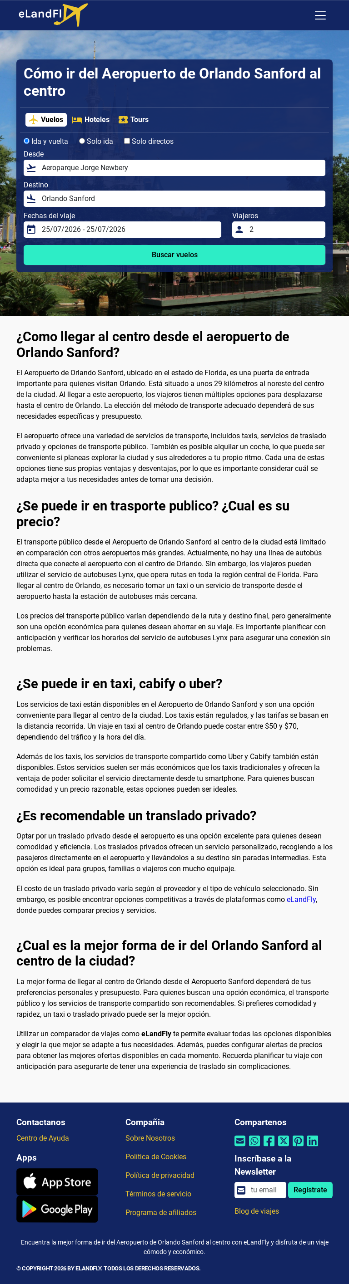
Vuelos (45, 119)
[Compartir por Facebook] (269, 1146)
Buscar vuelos (175, 254)
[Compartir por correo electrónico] (239, 1146)
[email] (265, 1190)
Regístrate (310, 1190)
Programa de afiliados (160, 1212)
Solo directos (149, 141)
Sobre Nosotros (150, 1138)
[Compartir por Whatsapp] (254, 1146)
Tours (133, 119)
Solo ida (96, 141)
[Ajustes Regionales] (301, 15)
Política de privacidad (159, 1175)
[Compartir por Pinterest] (298, 1146)
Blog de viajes (256, 1211)
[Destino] (180, 199)
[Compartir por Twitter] (283, 1146)
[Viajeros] (284, 229)
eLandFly (301, 899)
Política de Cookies (155, 1156)
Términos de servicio (158, 1194)
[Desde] (180, 168)
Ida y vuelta (46, 141)
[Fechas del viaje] (128, 229)
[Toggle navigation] (320, 15)
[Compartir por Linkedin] (312, 1146)
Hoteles (91, 119)
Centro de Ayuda (42, 1138)
